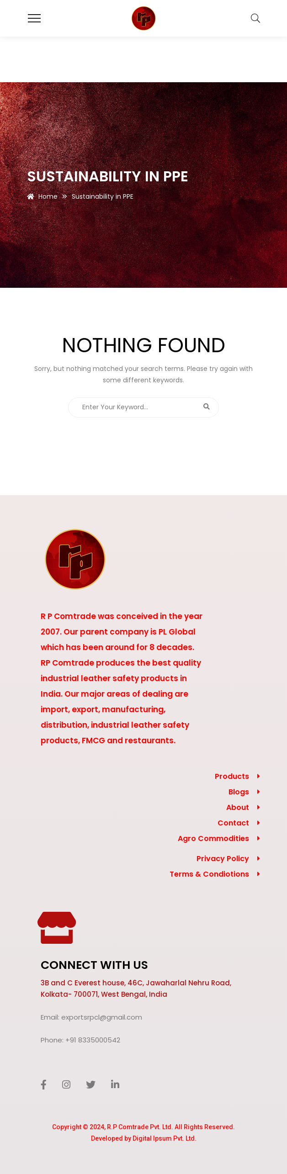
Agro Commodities (213, 838)
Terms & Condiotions (209, 874)
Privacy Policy (223, 858)
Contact (233, 823)
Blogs (239, 792)
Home (48, 196)
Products (232, 776)
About (237, 807)
